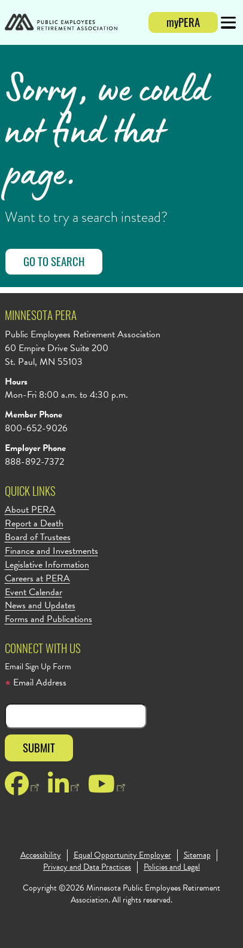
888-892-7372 (34, 462)
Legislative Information (47, 565)
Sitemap (197, 855)
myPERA (183, 22)
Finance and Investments (51, 551)
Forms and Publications (48, 619)
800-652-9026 (36, 428)
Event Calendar (33, 592)
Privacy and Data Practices (87, 867)
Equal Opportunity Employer (122, 855)
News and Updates (40, 605)
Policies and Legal (172, 867)
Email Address (35, 683)
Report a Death (34, 524)
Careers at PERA (37, 579)
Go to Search (53, 261)
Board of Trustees (38, 537)
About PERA (30, 510)
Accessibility (40, 855)
